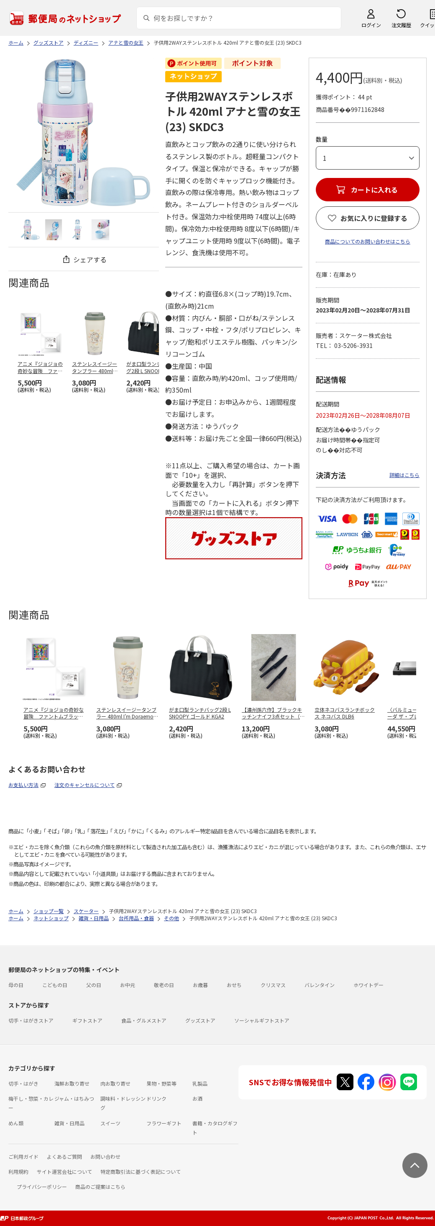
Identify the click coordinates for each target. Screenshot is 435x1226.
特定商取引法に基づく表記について (140, 1171)
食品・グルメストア (143, 1020)
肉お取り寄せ (115, 1083)
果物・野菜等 (161, 1083)
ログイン (371, 24)
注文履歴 (401, 24)
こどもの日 (54, 984)
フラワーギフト (164, 1123)
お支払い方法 (23, 784)
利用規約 (18, 1171)
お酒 (197, 1098)
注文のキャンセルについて (84, 784)
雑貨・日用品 (69, 1123)
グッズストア (200, 1020)
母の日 (15, 984)
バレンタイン (319, 984)
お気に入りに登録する (373, 218)
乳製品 (199, 1083)
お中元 (127, 984)
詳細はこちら (404, 474)
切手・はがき (23, 1083)
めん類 (15, 1123)
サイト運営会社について (64, 1171)
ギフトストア (87, 1020)
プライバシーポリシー (42, 1186)
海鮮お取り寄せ (72, 1083)
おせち (234, 984)
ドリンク (156, 1098)
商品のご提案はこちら (100, 1186)
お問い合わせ (105, 1156)
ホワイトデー (368, 984)
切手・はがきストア (31, 1020)
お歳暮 (200, 984)
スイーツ (110, 1123)
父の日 (93, 984)
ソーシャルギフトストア (261, 1020)
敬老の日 (164, 984)
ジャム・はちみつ (74, 1098)
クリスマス (273, 984)
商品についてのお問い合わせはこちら (367, 241)
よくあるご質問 (64, 1156)
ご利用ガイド (23, 1156)
